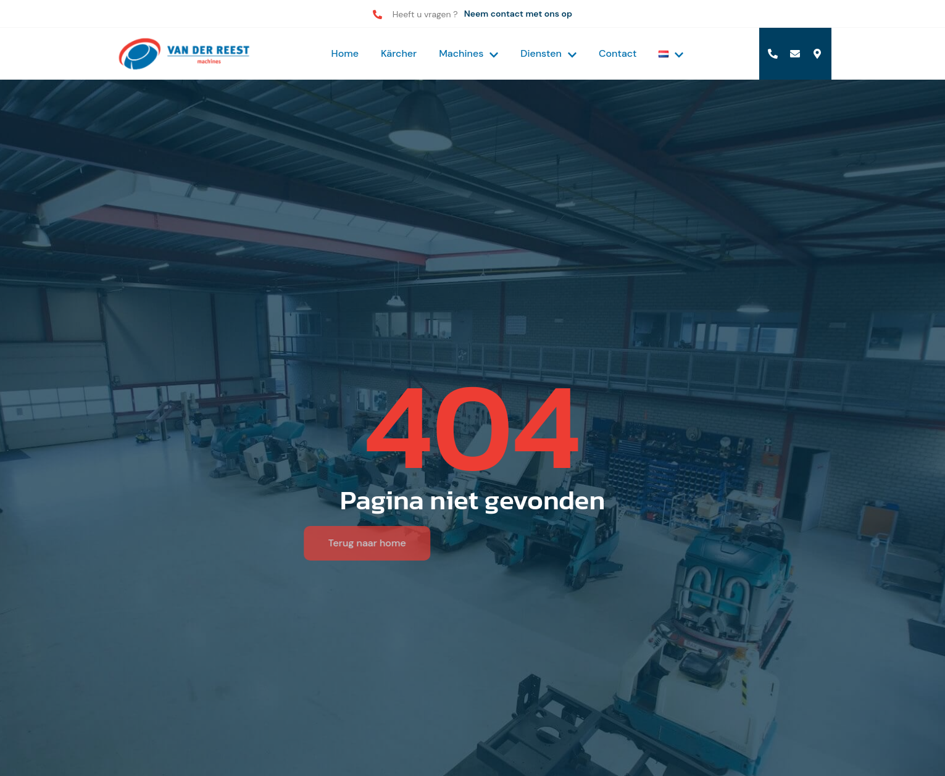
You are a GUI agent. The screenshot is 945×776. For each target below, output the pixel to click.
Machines (468, 53)
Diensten (548, 53)
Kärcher (399, 53)
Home (345, 53)
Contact (618, 53)
